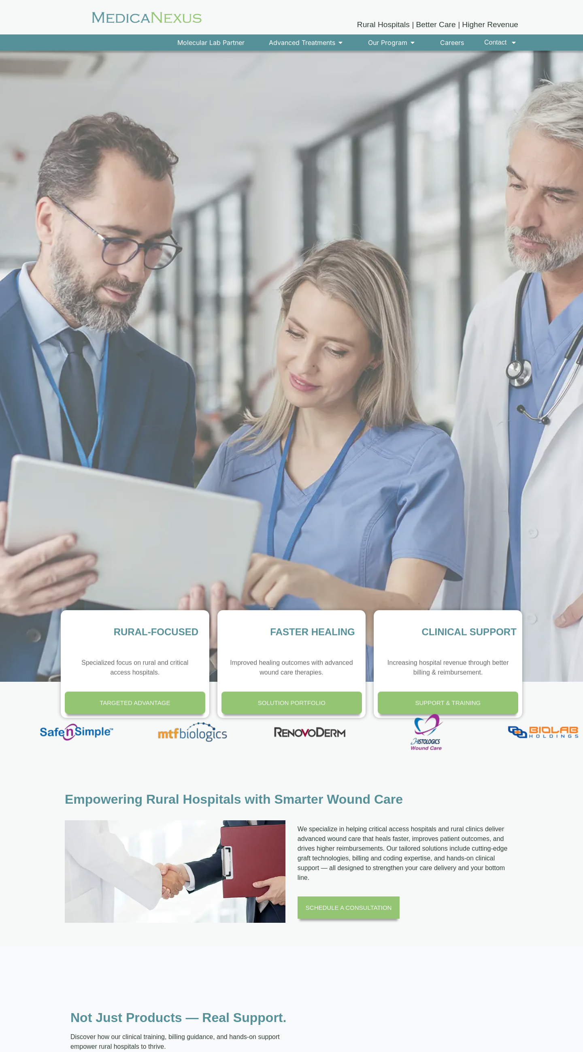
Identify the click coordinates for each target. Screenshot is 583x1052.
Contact (500, 42)
